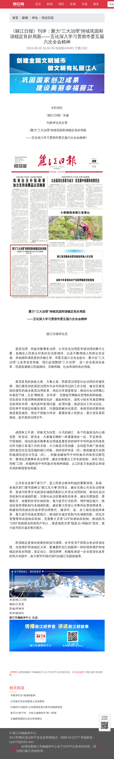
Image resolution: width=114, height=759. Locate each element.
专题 (84, 4)
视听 (61, 4)
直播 (73, 4)
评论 (35, 17)
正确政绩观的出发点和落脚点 (26, 718)
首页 (38, 4)
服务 (96, 4)
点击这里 (79, 672)
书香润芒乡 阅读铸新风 (23, 695)
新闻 (50, 4)
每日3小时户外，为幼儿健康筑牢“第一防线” (33, 712)
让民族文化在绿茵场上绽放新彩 (27, 701)
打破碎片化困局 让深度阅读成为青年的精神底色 (36, 707)
